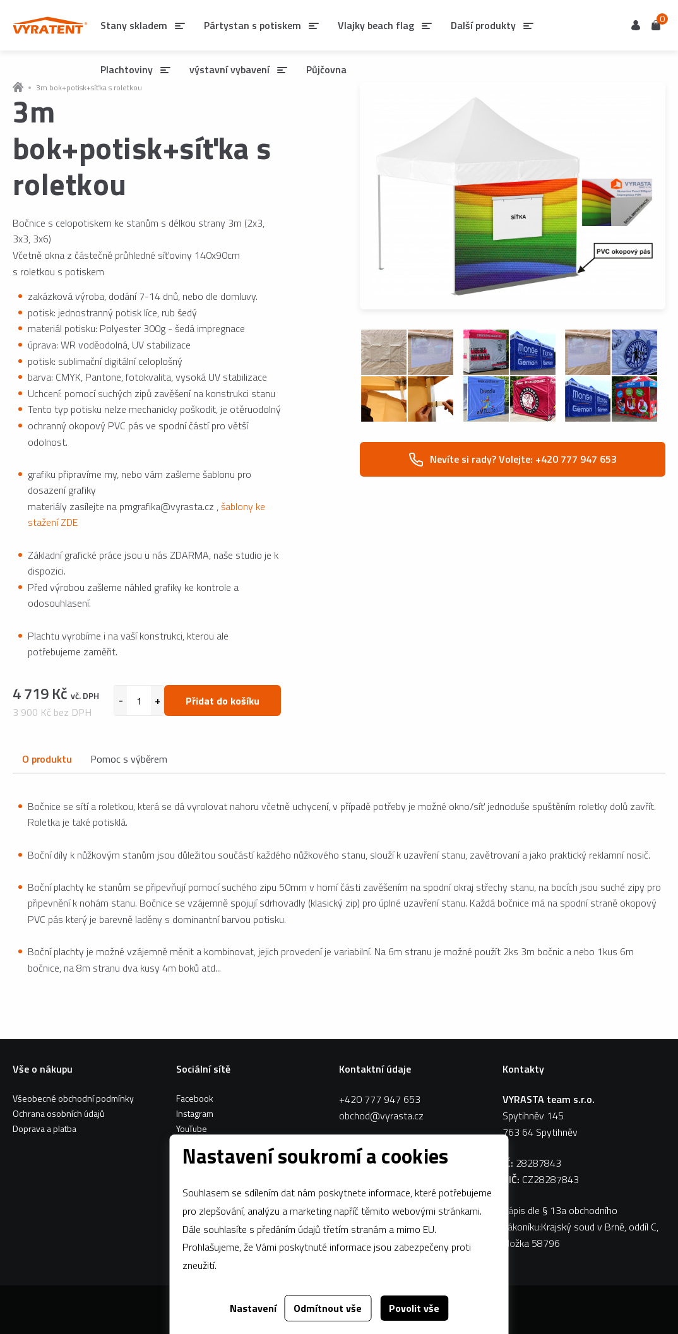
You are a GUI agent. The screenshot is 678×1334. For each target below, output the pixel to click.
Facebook (194, 1098)
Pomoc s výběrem (128, 758)
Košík (655, 24)
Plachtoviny (126, 69)
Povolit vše (414, 1308)
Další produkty (483, 25)
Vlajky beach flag (376, 25)
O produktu (46, 758)
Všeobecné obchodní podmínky (73, 1098)
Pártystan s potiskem (252, 25)
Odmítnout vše (328, 1308)
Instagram (194, 1113)
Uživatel (635, 25)
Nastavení (253, 1308)
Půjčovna (326, 69)
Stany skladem (133, 25)
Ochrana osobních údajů (58, 1113)
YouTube (191, 1128)
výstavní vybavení (229, 69)
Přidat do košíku (222, 700)
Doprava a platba (44, 1128)
